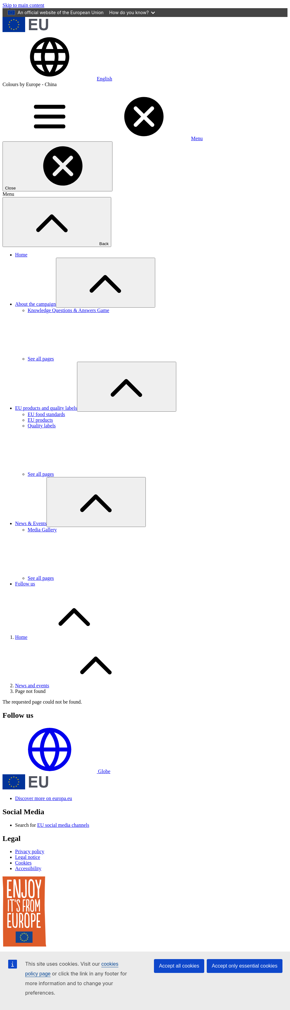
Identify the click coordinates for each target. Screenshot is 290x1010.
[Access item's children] (105, 283)
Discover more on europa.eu (43, 798)
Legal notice (27, 857)
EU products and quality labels (46, 408)
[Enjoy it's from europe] (24, 944)
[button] (57, 78)
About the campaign (35, 304)
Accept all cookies (179, 966)
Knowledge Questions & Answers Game (68, 310)
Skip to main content (23, 5)
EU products (40, 420)
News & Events (31, 523)
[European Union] (25, 30)
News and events (32, 685)
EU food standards (46, 414)
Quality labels (42, 425)
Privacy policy (29, 851)
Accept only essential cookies (244, 966)
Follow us (25, 583)
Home (21, 254)
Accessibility (28, 868)
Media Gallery (42, 529)
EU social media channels (63, 825)
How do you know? (132, 12)
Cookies (23, 862)
